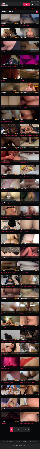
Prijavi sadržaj (22, 441)
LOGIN (38, 1)
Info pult (35, 441)
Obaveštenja (29, 441)
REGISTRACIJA (33, 1)
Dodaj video (6, 441)
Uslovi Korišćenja (14, 441)
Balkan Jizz (25, 447)
